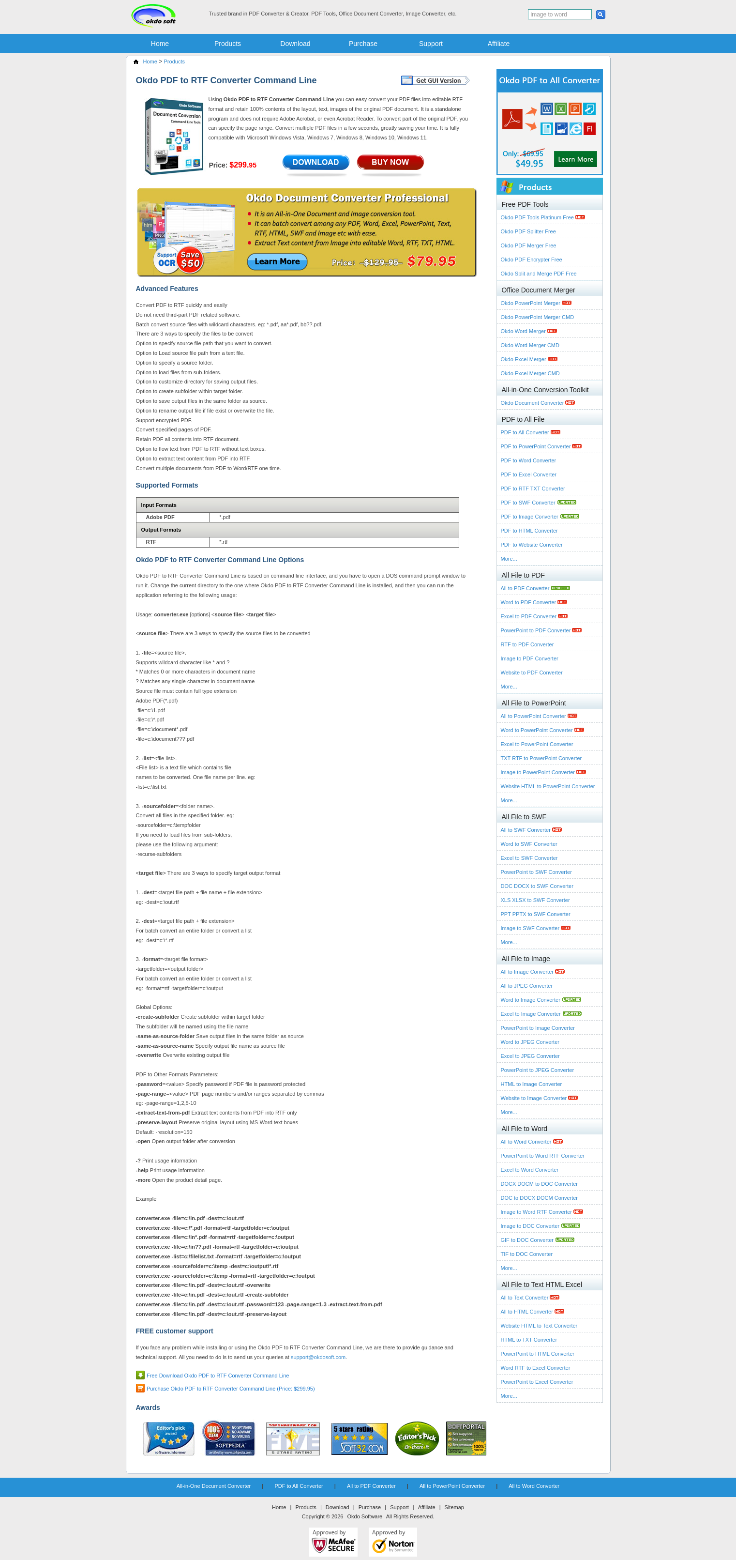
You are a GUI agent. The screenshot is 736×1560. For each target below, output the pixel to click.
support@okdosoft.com (318, 1357)
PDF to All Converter (526, 432)
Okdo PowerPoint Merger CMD (537, 317)
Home (160, 43)
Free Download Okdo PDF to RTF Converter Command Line (218, 1375)
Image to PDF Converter (529, 658)
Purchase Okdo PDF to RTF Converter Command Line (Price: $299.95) (231, 1389)
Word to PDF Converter (529, 602)
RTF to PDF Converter (527, 644)
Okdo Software (364, 1516)
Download (295, 43)
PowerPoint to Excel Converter (537, 1382)
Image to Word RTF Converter (537, 1212)
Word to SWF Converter (529, 844)
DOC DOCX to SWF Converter (537, 886)
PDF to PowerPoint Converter (536, 446)
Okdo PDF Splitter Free (528, 231)
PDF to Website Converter (532, 545)
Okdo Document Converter (533, 403)
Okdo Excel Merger (524, 359)
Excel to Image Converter (531, 1014)
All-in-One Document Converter (214, 1486)
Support (431, 43)
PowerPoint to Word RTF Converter (543, 1156)
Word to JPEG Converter (530, 1042)
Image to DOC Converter (531, 1226)
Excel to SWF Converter (529, 858)
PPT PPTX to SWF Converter (536, 914)
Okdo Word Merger (524, 331)
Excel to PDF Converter (529, 616)
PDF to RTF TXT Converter (533, 488)
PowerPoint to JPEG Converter (537, 1070)
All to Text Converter (525, 1297)
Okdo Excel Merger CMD (530, 373)
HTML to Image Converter (531, 1084)
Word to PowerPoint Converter (537, 730)
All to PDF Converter (526, 588)
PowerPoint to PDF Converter (536, 630)
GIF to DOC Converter (528, 1240)
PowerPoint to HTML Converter (537, 1354)
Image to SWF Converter (531, 928)
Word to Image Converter (531, 1000)
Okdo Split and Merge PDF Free (539, 273)
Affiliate (499, 43)
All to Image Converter (528, 972)
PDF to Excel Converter (529, 474)
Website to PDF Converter (532, 672)
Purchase (363, 43)
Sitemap (454, 1507)
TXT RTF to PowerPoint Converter (541, 758)
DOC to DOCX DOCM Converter (539, 1198)
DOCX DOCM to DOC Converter (539, 1184)
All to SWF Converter (526, 830)
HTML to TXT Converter (529, 1340)
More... (509, 559)
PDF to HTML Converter (529, 531)
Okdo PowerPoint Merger (531, 303)
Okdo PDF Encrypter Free (531, 259)
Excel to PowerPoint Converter (537, 744)
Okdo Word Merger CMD (530, 345)
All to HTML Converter (528, 1312)
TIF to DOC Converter (527, 1254)
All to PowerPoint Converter (534, 716)
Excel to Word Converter (530, 1170)
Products (227, 43)
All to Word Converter (527, 1142)
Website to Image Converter (535, 1098)
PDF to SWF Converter (529, 502)
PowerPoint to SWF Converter (536, 872)
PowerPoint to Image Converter (538, 1028)
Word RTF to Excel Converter (536, 1368)
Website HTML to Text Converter (539, 1326)
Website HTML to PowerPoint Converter (548, 786)
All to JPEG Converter (527, 986)
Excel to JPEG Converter (530, 1056)
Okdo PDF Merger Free (528, 245)
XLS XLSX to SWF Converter (535, 900)
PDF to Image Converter (530, 517)
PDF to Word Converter (528, 460)
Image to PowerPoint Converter (539, 772)
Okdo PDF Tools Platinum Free (538, 217)
